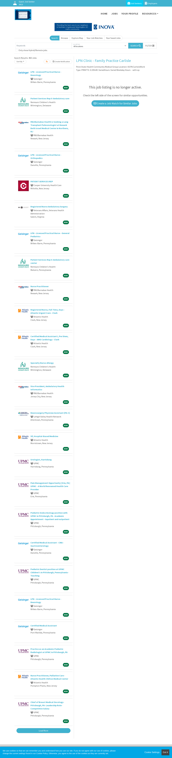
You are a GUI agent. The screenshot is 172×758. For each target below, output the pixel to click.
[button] (150, 46)
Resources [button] (149, 13)
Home (104, 13)
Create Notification (61, 61)
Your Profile (130, 13)
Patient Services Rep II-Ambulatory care (50, 98)
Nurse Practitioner (40, 286)
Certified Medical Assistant (44, 625)
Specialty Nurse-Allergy (42, 363)
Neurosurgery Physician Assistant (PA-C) (50, 413)
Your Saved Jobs (113, 38)
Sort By (19, 61)
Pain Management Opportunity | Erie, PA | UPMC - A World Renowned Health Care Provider (50, 486)
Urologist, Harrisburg (41, 459)
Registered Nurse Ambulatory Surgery (49, 206)
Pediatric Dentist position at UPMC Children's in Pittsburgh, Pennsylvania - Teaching (50, 572)
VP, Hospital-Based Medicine (44, 436)
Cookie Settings (152, 752)
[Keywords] (43, 46)
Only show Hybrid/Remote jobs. (33, 50)
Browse (64, 38)
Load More (43, 730)
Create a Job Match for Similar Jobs (115, 103)
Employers (151, 3)
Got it (165, 752)
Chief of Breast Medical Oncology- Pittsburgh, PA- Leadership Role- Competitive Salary (47, 705)
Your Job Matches (95, 38)
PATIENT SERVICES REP (42, 181)
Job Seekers (135, 3)
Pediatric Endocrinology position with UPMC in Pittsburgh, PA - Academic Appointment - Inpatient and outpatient (50, 516)
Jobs (114, 13)
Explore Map (77, 38)
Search (54, 38)
